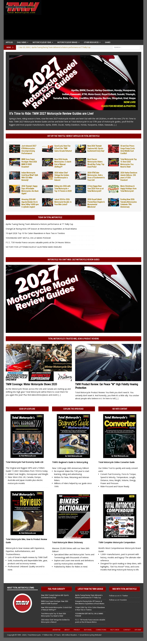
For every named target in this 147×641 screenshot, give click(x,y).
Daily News (21, 42)
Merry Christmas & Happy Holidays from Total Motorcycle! (128, 188)
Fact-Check (114, 630)
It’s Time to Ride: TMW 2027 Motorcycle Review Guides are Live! (51, 114)
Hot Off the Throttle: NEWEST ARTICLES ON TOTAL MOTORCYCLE (73, 136)
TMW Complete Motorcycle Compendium (116, 542)
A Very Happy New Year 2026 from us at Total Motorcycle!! (95, 188)
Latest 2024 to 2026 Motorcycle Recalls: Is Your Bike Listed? (62, 201)
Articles (9, 42)
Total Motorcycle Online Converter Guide (116, 462)
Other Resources (91, 42)
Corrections (101, 630)
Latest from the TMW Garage (90, 589)
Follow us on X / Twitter (118, 595)
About (67, 630)
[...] (115, 124)
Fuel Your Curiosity (56, 589)
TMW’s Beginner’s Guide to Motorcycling (70, 462)
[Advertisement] (92, 20)
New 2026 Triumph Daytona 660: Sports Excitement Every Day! (95, 148)
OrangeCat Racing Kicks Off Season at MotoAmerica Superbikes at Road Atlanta (41, 228)
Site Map (138, 630)
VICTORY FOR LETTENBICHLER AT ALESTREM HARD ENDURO (34, 247)
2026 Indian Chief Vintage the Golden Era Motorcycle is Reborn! (55, 621)
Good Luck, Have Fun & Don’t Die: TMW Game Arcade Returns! (63, 148)
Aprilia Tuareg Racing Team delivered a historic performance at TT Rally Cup (39, 224)
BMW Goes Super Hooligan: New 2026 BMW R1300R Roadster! (54, 602)
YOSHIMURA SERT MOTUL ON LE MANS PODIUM (28, 238)
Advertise (56, 630)
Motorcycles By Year (42, 42)
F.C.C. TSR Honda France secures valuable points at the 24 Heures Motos (38, 242)
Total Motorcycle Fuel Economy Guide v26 (24, 462)
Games (107, 42)
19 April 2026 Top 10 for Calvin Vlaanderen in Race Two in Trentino (35, 233)
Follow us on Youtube (118, 600)
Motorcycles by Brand (67, 42)
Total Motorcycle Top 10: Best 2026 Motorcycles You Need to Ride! (53, 615)
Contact (126, 630)
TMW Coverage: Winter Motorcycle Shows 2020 (31, 384)
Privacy (77, 630)
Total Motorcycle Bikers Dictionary (67, 542)
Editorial (88, 630)
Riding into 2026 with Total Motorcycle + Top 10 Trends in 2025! (63, 188)
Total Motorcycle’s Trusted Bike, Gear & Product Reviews (73, 339)
